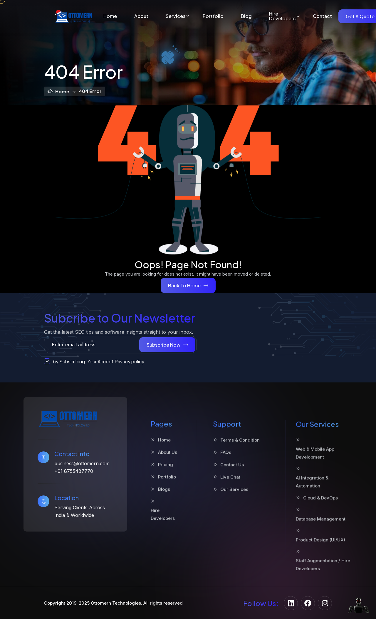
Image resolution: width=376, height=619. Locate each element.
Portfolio (213, 16)
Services (175, 16)
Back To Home (188, 285)
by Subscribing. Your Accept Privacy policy (94, 361)
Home (110, 16)
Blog (246, 16)
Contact (322, 16)
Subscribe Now (167, 345)
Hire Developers (282, 16)
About (141, 16)
